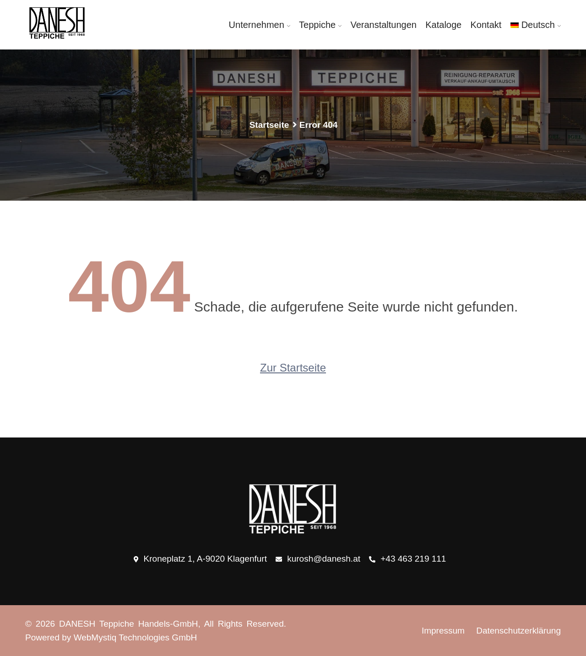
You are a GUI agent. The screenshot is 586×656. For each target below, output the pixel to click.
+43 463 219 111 (407, 559)
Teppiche (317, 25)
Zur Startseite (293, 367)
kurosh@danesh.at (318, 559)
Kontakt (486, 25)
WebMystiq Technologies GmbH (135, 637)
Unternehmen (256, 25)
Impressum (443, 630)
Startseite (269, 125)
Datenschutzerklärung (518, 630)
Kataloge (443, 25)
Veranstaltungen (383, 25)
